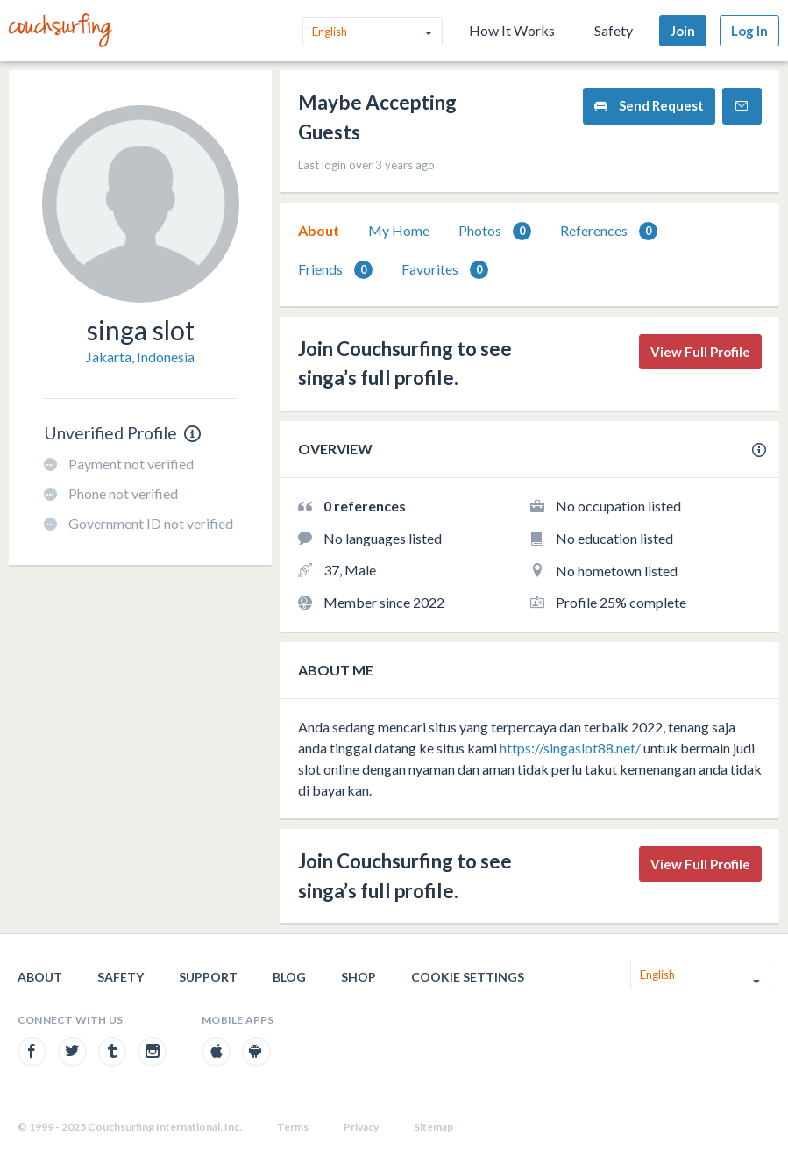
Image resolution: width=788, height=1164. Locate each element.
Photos (494, 231)
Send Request (649, 105)
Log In (749, 31)
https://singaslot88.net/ (570, 747)
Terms (293, 1126)
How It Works (512, 30)
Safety (613, 30)
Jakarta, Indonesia (140, 356)
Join (683, 31)
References (608, 231)
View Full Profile (700, 352)
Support (208, 976)
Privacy (361, 1126)
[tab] (318, 230)
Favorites (444, 270)
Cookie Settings (467, 976)
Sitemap (433, 1126)
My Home (398, 230)
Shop (358, 976)
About (318, 230)
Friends (335, 270)
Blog (289, 976)
